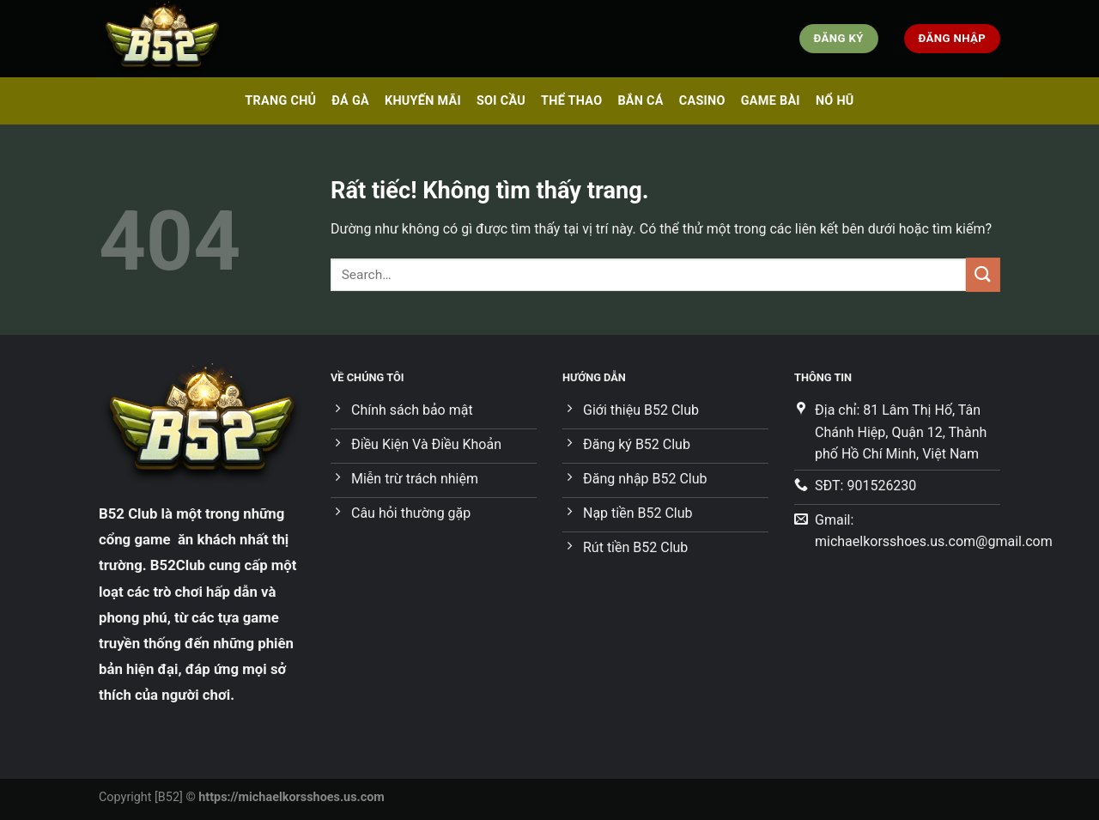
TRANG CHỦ (280, 101)
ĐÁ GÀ (350, 101)
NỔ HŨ (835, 101)
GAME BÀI (770, 101)
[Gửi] (983, 274)
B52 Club (128, 513)
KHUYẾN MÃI (423, 101)
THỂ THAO (571, 101)
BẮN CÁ (640, 101)
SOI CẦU (501, 101)
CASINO (702, 101)
